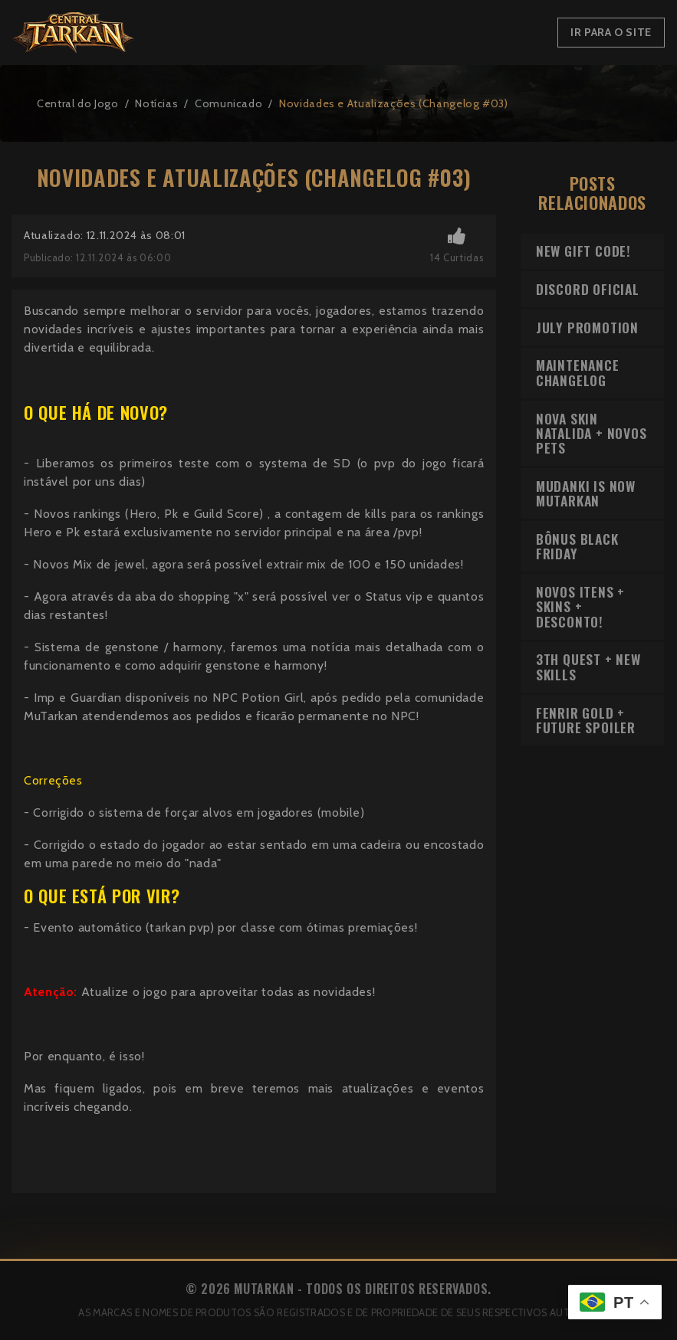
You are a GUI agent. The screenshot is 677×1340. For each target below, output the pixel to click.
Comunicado (228, 103)
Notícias (156, 103)
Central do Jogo (78, 103)
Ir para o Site (611, 32)
